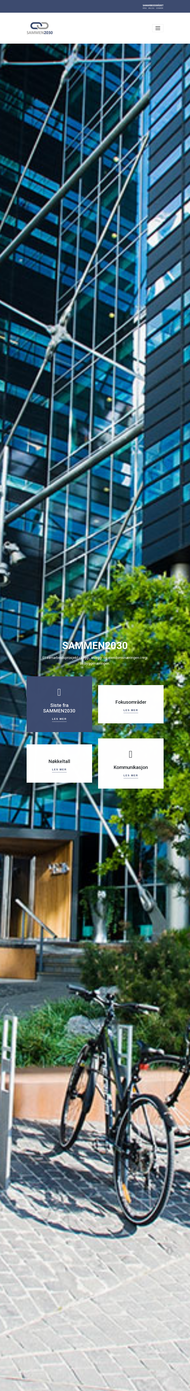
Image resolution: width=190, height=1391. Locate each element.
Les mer (59, 718)
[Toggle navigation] (157, 28)
